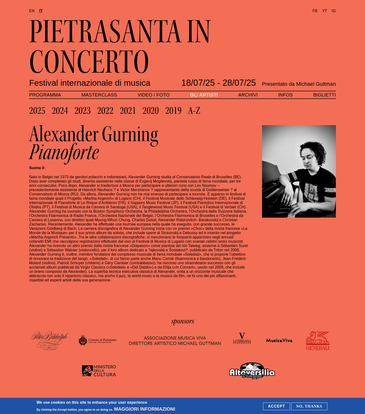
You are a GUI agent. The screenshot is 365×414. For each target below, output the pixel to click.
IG (334, 11)
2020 (151, 110)
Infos (285, 94)
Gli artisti (204, 94)
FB (314, 11)
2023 (83, 110)
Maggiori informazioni (144, 409)
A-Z (194, 110)
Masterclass (99, 94)
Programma (45, 94)
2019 (173, 110)
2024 (60, 110)
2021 (128, 110)
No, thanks (309, 406)
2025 (37, 110)
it (41, 11)
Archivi (248, 94)
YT (324, 11)
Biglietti (324, 94)
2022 (105, 110)
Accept (276, 406)
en (31, 11)
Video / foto (154, 94)
